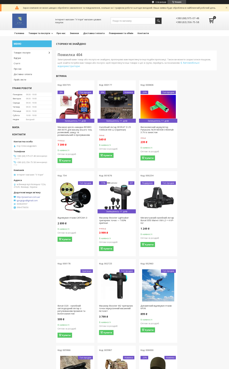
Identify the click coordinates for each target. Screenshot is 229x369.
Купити (66, 160)
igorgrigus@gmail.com (27, 200)
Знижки (74, 33)
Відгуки (17, 58)
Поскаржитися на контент (114, 366)
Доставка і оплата (94, 33)
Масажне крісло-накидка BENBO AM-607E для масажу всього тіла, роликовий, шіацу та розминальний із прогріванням (75, 131)
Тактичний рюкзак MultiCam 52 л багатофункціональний (156, 307)
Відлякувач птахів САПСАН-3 (195, 127)
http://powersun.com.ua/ (28, 197)
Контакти (143, 33)
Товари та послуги (39, 33)
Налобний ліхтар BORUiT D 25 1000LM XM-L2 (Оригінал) (114, 128)
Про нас (61, 33)
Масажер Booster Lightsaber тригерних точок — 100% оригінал (72, 220)
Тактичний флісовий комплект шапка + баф (196, 307)
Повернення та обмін (121, 33)
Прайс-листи (20, 79)
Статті (17, 63)
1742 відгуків (160, 2)
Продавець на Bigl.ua (114, 363)
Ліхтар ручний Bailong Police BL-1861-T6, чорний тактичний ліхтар (115, 308)
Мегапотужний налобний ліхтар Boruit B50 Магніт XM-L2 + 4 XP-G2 (115, 220)
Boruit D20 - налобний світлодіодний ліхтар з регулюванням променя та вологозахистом (153, 221)
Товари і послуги (22, 52)
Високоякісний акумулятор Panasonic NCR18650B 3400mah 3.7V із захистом (156, 130)
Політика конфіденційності (139, 366)
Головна (19, 33)
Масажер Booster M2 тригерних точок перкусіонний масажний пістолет (197, 220)
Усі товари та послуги (135, 346)
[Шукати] (158, 21)
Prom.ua (129, 361)
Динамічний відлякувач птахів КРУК (73, 307)
